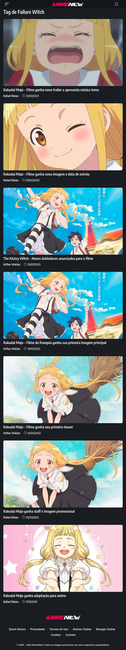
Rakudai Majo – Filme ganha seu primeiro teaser (38, 426)
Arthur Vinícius (11, 264)
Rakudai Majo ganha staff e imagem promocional (39, 511)
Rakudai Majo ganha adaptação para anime (34, 595)
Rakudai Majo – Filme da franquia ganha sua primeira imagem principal (54, 342)
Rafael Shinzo (11, 96)
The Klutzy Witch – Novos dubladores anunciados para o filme (48, 258)
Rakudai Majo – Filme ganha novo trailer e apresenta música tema (51, 89)
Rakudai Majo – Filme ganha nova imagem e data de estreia (46, 174)
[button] (8, 4)
